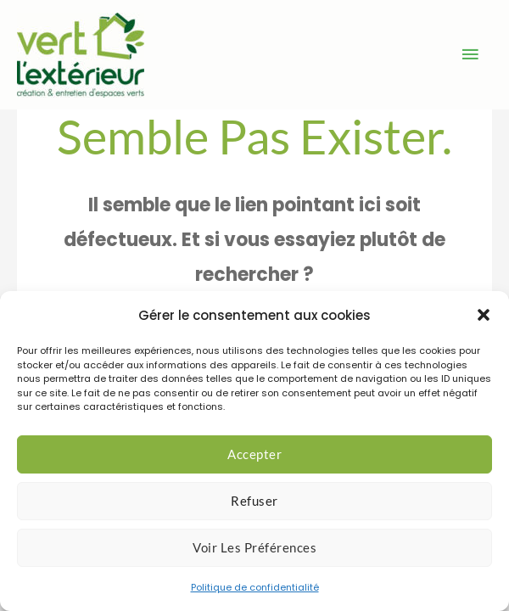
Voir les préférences (254, 547)
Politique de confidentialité (255, 587)
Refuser (254, 500)
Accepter (254, 454)
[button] (483, 314)
